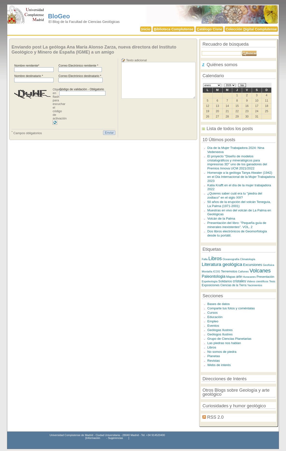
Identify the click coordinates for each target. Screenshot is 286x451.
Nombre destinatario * (28, 76)
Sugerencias (115, 438)
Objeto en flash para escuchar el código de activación (60, 104)
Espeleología (209, 281)
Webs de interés (219, 365)
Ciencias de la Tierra (233, 285)
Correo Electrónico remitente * (78, 65)
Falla (205, 259)
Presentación (265, 276)
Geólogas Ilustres (220, 330)
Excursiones (252, 265)
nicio (145, 29)
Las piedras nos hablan (224, 343)
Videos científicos (257, 281)
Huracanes (249, 276)
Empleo (212, 321)
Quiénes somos (222, 64)
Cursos (212, 312)
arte (239, 276)
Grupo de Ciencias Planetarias (229, 338)
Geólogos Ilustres (220, 334)
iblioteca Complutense (173, 29)
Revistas (213, 360)
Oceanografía (231, 259)
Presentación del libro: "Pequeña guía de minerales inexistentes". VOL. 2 (236, 225)
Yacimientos (254, 285)
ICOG (216, 271)
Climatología (247, 259)
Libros (215, 258)
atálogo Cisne (209, 29)
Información (93, 438)
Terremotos (229, 271)
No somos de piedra (221, 352)
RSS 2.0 (215, 417)
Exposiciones (210, 285)
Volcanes (260, 271)
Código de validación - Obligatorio (81, 89)
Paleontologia (213, 276)
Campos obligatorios (27, 133)
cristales (239, 281)
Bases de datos (218, 304)
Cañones (243, 271)
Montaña (207, 271)
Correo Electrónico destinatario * (79, 76)
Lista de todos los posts (230, 128)
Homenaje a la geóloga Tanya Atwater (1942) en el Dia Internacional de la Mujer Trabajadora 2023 (241, 176)
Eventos (213, 325)
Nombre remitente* (26, 65)
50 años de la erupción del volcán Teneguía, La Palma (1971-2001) (239, 204)
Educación (215, 317)
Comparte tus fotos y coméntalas (231, 308)
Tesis (272, 281)
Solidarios (225, 281)
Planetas (213, 356)
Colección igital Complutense (251, 29)
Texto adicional (136, 60)
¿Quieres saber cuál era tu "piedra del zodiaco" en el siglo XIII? (234, 195)
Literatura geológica (222, 264)
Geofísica (268, 265)
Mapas (230, 276)
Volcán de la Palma (221, 218)
